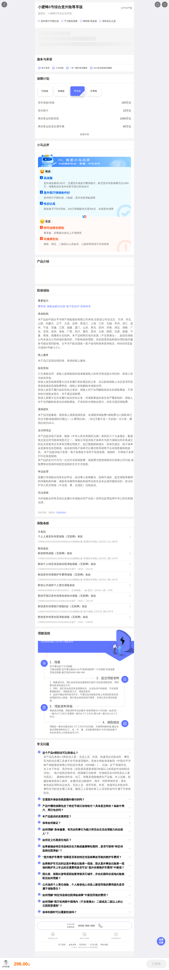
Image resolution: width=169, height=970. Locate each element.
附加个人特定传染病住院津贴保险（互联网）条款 (67, 564)
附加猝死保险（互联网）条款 (55, 553)
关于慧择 (61, 945)
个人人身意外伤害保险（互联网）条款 (60, 536)
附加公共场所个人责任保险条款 (56, 585)
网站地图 (104, 945)
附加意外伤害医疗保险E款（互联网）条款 (62, 606)
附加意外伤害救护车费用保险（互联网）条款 (64, 574)
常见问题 (93, 945)
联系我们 (83, 945)
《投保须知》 (61, 512)
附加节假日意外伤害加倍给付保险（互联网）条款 (67, 595)
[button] (84, 753)
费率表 (42, 306)
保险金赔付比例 (56, 306)
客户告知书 (72, 306)
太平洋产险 (126, 8)
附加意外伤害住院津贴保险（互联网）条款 (63, 616)
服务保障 (72, 945)
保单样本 (85, 306)
